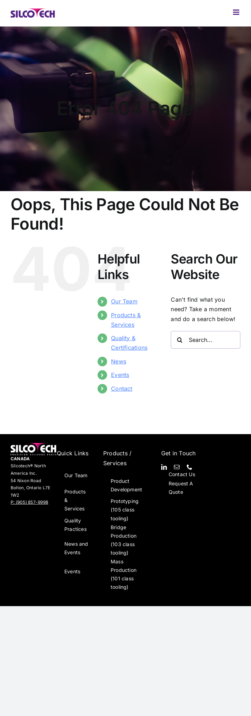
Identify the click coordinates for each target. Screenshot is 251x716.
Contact (122, 388)
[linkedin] (164, 467)
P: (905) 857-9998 (29, 502)
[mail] (177, 467)
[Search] (179, 340)
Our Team (124, 301)
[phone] (189, 467)
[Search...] (205, 340)
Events (120, 374)
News (118, 361)
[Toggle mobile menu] (236, 12)
